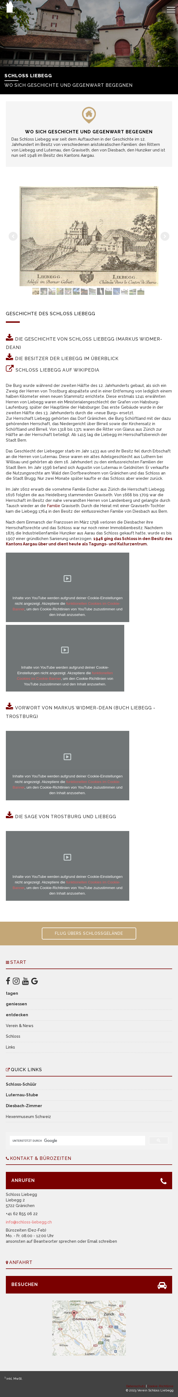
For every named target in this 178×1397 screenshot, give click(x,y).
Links (10, 1047)
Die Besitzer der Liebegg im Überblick (67, 358)
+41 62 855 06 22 (22, 1213)
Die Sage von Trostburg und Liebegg (65, 816)
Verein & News (19, 1025)
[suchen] (77, 1141)
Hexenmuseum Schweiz (28, 1116)
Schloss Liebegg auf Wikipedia (57, 370)
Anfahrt (21, 1262)
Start (18, 962)
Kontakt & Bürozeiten (40, 1158)
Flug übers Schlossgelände (89, 933)
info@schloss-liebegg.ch (29, 1222)
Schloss (13, 1036)
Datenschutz (135, 1386)
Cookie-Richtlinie (161, 1386)
